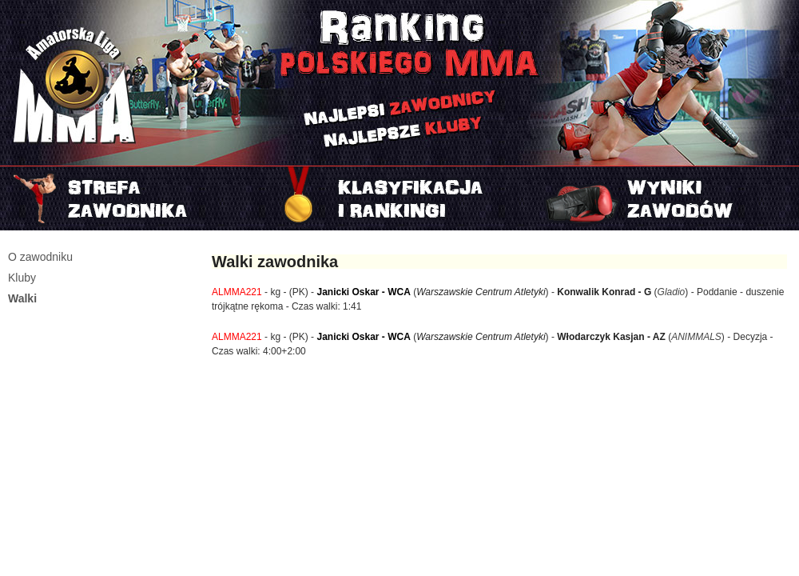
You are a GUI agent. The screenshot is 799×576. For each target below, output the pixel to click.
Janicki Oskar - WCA (363, 292)
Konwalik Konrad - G (604, 292)
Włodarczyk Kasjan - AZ (611, 336)
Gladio (672, 292)
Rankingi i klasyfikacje (399, 198)
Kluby (22, 277)
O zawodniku (40, 256)
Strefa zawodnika (133, 198)
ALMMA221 (237, 292)
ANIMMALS (696, 336)
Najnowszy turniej (666, 198)
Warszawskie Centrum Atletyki (480, 292)
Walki (22, 298)
